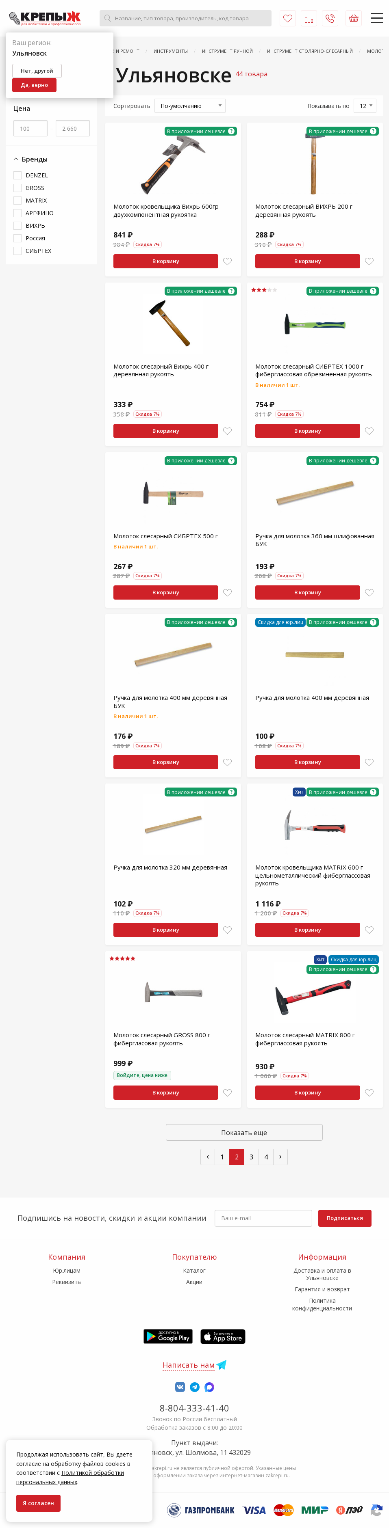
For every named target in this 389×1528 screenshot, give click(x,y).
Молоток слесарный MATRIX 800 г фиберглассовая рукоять (305, 1039)
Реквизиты (67, 1282)
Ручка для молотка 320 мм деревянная (170, 867)
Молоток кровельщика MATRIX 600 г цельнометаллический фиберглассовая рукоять (312, 875)
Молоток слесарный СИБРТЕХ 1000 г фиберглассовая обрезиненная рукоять (313, 370)
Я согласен (38, 1503)
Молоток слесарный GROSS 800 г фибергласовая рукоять (161, 1039)
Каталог (194, 1270)
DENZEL (37, 175)
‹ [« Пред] (207, 1155)
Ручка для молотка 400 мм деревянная (312, 697)
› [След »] (280, 1155)
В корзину (165, 261)
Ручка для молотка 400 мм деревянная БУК (170, 701)
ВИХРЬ (35, 225)
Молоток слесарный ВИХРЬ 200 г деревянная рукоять (303, 210)
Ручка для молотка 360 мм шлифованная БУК (314, 540)
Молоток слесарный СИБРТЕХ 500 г (165, 536)
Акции (194, 1282)
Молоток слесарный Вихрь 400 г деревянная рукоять (161, 370)
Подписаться (345, 1218)
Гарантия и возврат (322, 1289)
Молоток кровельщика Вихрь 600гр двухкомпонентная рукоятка (166, 210)
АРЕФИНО (40, 213)
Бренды (30, 159)
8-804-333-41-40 (194, 1408)
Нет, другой (37, 70)
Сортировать (131, 106)
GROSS (35, 188)
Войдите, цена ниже (142, 1075)
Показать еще (244, 1132)
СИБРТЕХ (38, 251)
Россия (35, 238)
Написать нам (189, 1365)
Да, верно (34, 84)
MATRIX (36, 200)
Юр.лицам (66, 1270)
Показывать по (328, 106)
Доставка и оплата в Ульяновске (322, 1274)
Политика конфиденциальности (322, 1304)
